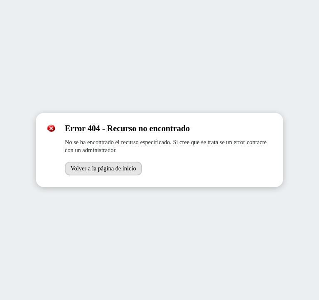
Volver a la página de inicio (103, 168)
